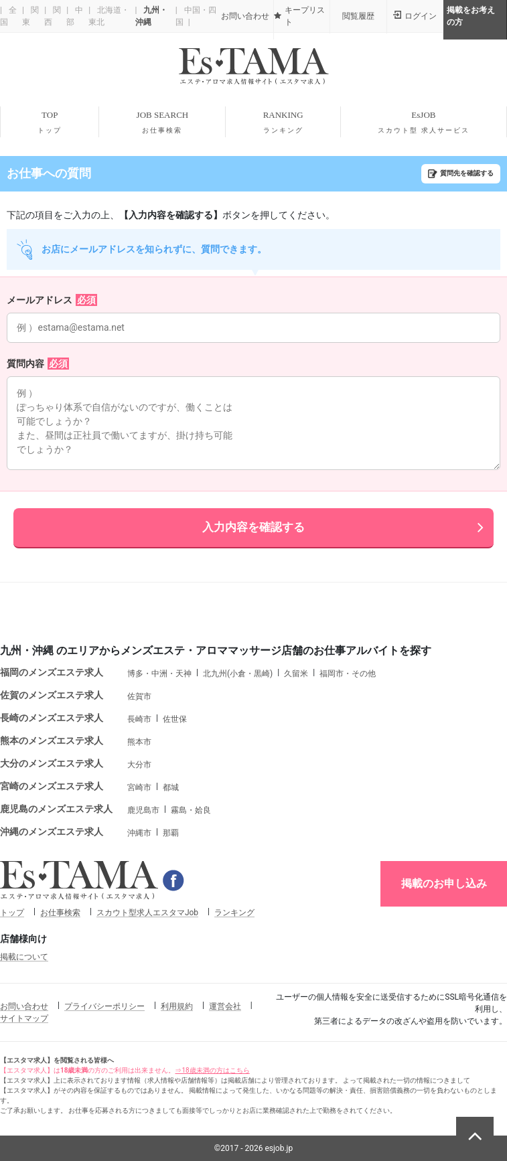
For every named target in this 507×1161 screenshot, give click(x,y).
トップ (12, 912)
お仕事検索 (60, 912)
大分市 (139, 764)
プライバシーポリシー (104, 1006)
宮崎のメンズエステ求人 (51, 786)
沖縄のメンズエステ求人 (51, 831)
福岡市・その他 (347, 673)
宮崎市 (139, 787)
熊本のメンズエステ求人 (51, 740)
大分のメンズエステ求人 (51, 763)
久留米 (296, 673)
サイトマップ (24, 1018)
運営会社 (225, 1006)
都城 (171, 787)
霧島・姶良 (191, 810)
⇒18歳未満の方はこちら (212, 1070)
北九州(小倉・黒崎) (238, 673)
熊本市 (139, 742)
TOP (49, 122)
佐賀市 (139, 696)
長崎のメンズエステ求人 (51, 717)
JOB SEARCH (162, 122)
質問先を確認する (467, 173)
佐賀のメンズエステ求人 (51, 695)
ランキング (234, 912)
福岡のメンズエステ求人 (51, 672)
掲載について (24, 956)
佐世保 (175, 719)
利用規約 (177, 1006)
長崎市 (139, 719)
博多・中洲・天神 (159, 673)
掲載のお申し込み (444, 883)
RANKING (283, 122)
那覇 (171, 833)
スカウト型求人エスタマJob (147, 912)
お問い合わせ (24, 1006)
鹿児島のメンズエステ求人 (56, 808)
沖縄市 (139, 833)
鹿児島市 (143, 810)
